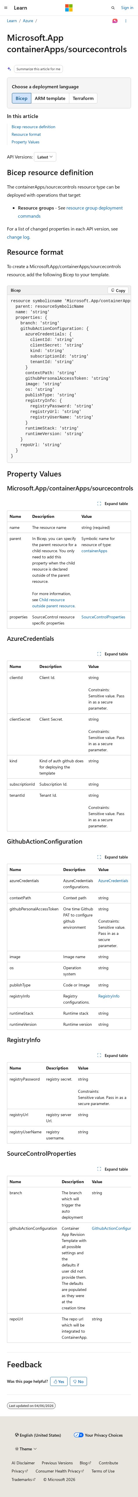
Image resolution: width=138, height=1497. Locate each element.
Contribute (108, 1463)
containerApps (94, 550)
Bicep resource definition (33, 126)
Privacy (18, 1471)
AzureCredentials (113, 880)
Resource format (26, 134)
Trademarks (22, 1479)
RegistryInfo (108, 996)
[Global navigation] (6, 8)
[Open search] (113, 8)
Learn (12, 20)
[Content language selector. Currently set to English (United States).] (38, 1435)
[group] (69, 379)
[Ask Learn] (115, 21)
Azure (28, 20)
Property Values (25, 142)
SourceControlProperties (103, 617)
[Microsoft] (69, 8)
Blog (84, 1463)
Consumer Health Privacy (58, 1471)
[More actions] (126, 21)
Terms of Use (103, 1471)
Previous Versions (57, 1463)
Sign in (127, 7)
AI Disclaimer (23, 1463)
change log (18, 237)
